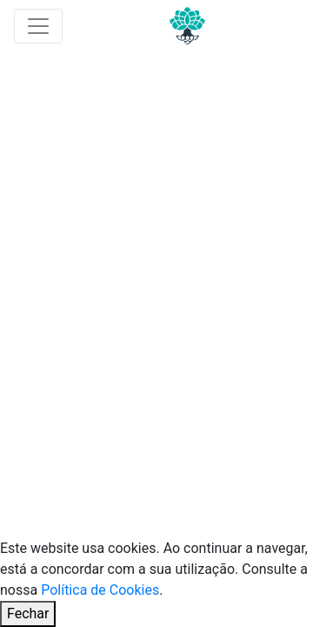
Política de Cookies (100, 590)
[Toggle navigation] (38, 26)
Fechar (28, 613)
